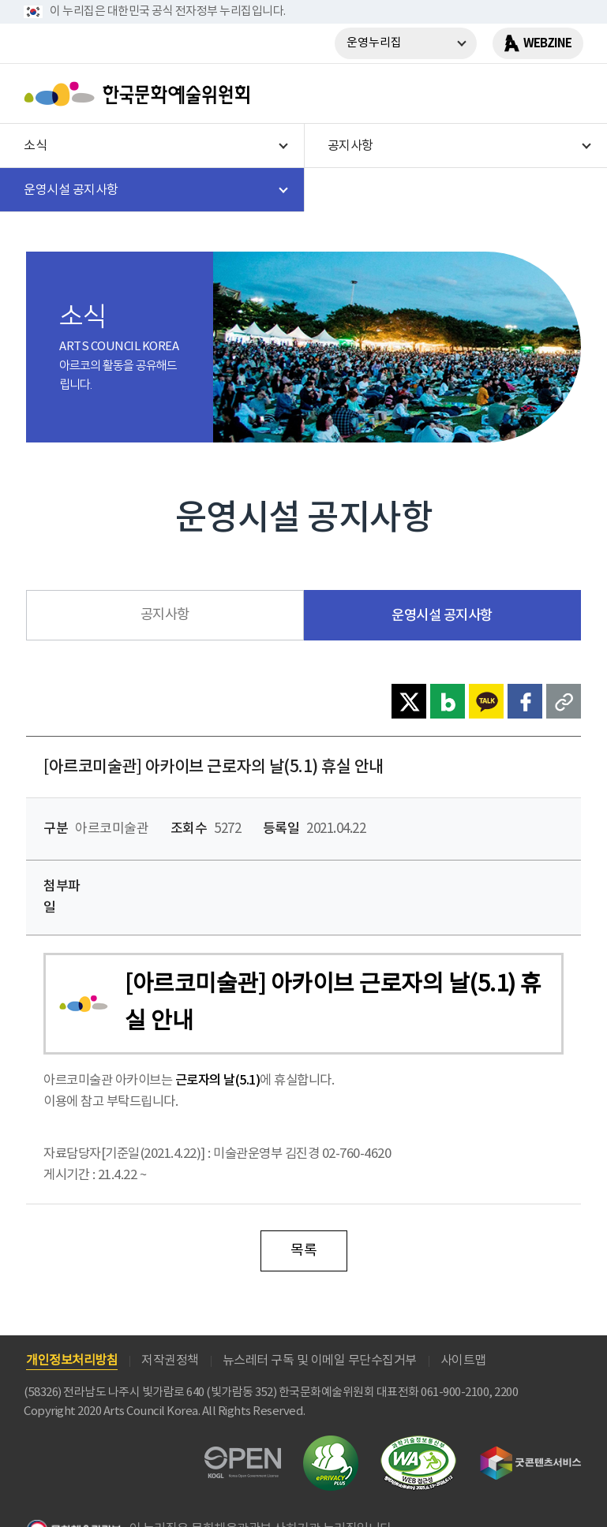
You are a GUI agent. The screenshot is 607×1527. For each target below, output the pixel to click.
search (524, 94)
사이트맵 (463, 1360)
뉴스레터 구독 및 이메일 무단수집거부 (320, 1360)
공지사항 (165, 615)
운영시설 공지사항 (442, 615)
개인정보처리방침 (72, 1360)
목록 (303, 1250)
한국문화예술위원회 (140, 94)
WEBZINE (547, 43)
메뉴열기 (565, 94)
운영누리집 (374, 43)
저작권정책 (170, 1360)
